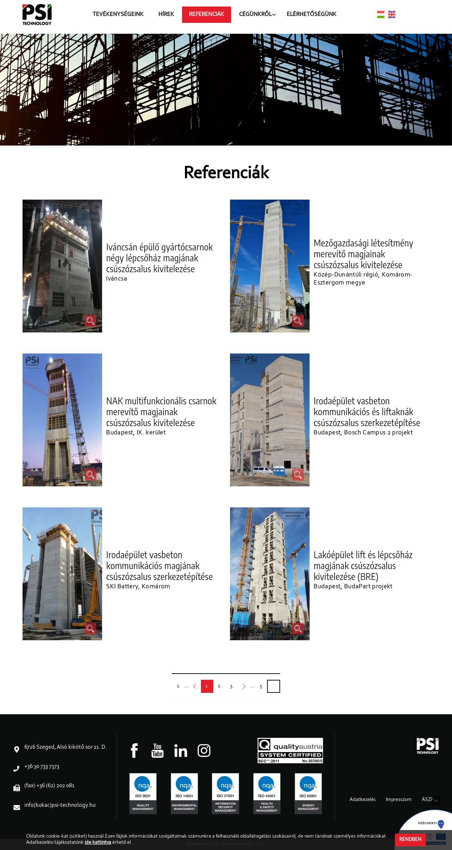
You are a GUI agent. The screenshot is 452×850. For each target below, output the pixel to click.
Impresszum (399, 799)
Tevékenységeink (122, 17)
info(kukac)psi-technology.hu (60, 805)
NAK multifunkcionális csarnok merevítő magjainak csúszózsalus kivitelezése (161, 412)
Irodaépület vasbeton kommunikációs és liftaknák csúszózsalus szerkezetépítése (367, 412)
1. (207, 688)
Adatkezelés (363, 799)
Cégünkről (260, 17)
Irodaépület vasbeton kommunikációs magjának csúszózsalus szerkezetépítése (159, 565)
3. (232, 688)
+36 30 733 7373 (41, 766)
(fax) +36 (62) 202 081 (49, 786)
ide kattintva (98, 842)
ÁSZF (427, 799)
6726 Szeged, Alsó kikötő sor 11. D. (65, 747)
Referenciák (211, 17)
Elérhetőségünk (316, 17)
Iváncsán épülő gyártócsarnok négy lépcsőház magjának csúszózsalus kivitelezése (159, 258)
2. (219, 688)
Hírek (171, 17)
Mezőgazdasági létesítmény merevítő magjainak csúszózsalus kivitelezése (363, 254)
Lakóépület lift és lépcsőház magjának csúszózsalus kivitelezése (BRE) (363, 565)
